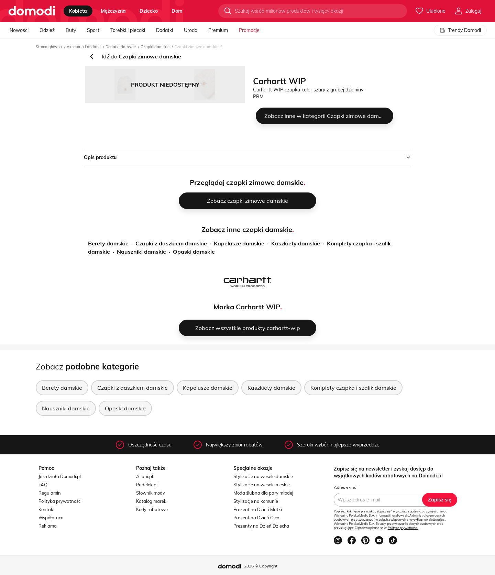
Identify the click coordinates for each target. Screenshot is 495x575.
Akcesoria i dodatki (84, 46)
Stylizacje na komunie (255, 501)
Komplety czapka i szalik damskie (353, 387)
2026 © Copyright (260, 565)
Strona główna (49, 46)
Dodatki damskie (121, 46)
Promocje (249, 30)
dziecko (149, 11)
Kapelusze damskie (239, 243)
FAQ (42, 484)
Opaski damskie (194, 251)
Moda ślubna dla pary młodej (263, 493)
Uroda (190, 30)
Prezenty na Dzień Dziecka (261, 526)
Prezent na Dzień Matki (257, 509)
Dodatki (164, 30)
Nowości (19, 30)
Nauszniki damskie (141, 251)
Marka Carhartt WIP (246, 306)
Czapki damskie (155, 46)
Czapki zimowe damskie (196, 46)
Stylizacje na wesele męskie (261, 484)
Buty (71, 30)
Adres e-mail (346, 487)
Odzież (47, 30)
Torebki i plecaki (127, 30)
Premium (218, 30)
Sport (93, 30)
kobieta (78, 11)
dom (177, 11)
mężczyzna (113, 11)
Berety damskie (108, 243)
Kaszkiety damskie (295, 243)
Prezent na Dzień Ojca (256, 517)
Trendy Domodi (460, 30)
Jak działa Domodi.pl (59, 476)
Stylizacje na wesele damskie (263, 476)
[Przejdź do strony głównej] (31, 11)
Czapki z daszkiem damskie (171, 243)
